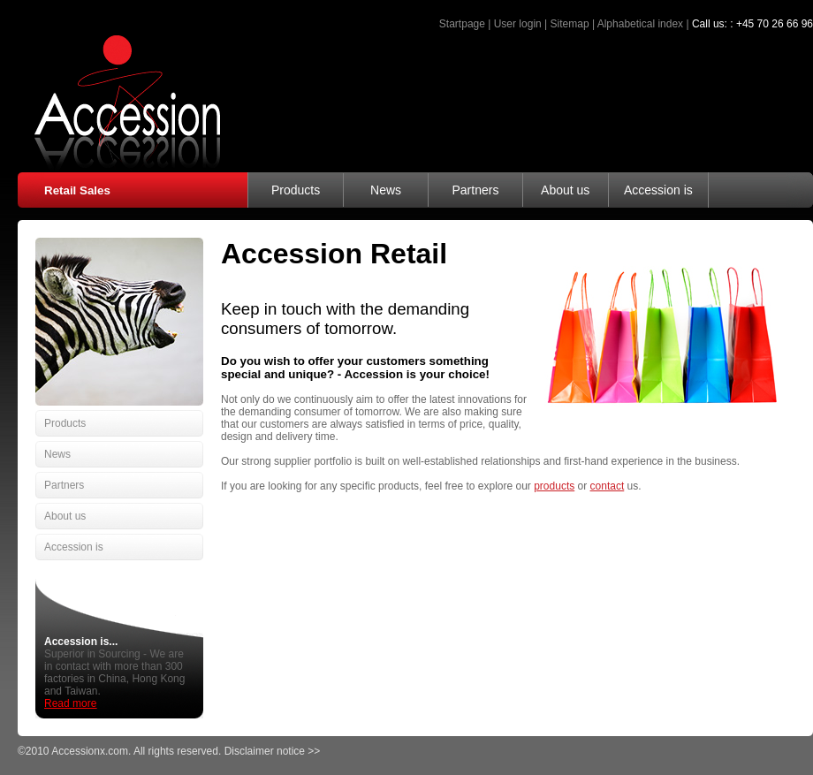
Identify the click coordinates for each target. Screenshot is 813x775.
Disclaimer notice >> (272, 751)
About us (565, 190)
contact (607, 486)
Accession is (658, 190)
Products (295, 190)
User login (518, 24)
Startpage (462, 24)
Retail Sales (77, 190)
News (385, 190)
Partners (475, 190)
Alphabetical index (640, 24)
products (554, 486)
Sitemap (570, 24)
